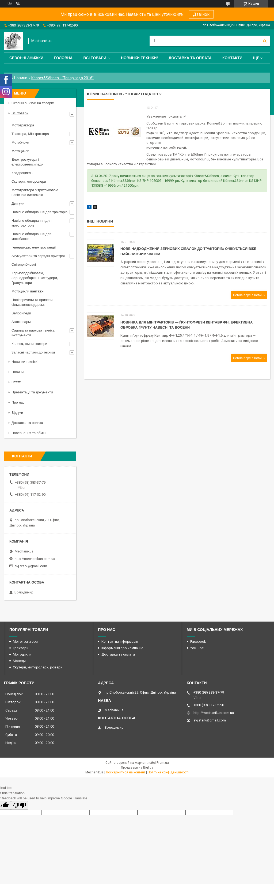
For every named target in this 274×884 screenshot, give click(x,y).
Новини (20, 78)
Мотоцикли (20, 151)
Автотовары (21, 322)
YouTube (197, 648)
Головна (63, 58)
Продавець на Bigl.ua (137, 767)
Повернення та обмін (28, 433)
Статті (16, 382)
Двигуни (18, 203)
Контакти (232, 58)
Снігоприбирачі (24, 264)
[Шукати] (264, 41)
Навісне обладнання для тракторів (39, 212)
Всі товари (94, 58)
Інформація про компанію (122, 648)
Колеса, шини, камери (29, 344)
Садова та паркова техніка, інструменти (33, 332)
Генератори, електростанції (34, 247)
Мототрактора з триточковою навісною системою (35, 192)
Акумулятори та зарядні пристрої (38, 256)
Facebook (198, 642)
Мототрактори (25, 642)
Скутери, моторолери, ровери (37, 667)
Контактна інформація (119, 642)
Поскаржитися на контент (125, 772)
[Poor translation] (19, 805)
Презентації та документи (32, 392)
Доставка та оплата (190, 58)
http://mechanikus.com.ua (35, 559)
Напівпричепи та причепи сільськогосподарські (32, 302)
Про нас (18, 402)
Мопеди (19, 661)
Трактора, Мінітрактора (30, 134)
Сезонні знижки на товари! (33, 103)
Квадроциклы (22, 173)
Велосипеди (21, 313)
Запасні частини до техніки (33, 352)
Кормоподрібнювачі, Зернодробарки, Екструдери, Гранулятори (35, 278)
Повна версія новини (249, 295)
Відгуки (17, 413)
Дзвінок (201, 14)
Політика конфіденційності (168, 772)
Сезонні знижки (26, 58)
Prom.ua (163, 763)
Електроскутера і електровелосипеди (27, 161)
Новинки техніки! (139, 58)
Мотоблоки (20, 142)
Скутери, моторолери (29, 181)
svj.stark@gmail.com (31, 566)
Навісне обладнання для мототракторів (31, 223)
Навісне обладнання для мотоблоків (31, 236)
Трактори (20, 648)
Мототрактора (23, 125)
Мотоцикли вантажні (28, 291)
